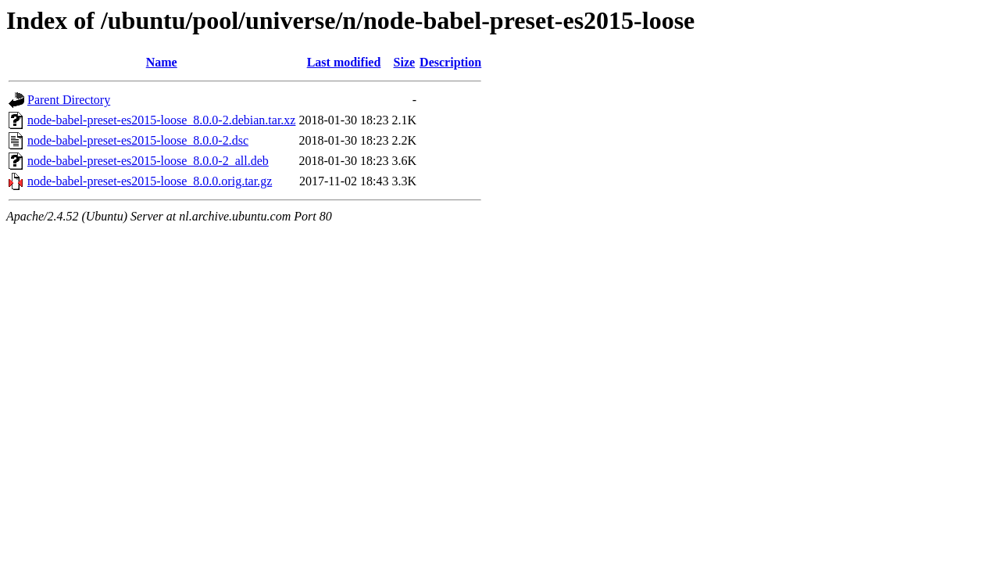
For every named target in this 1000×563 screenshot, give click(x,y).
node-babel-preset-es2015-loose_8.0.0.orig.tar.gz (149, 181)
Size (405, 62)
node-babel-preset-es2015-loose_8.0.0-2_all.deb (148, 160)
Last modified (344, 62)
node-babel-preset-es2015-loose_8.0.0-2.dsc (137, 140)
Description (450, 62)
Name (161, 62)
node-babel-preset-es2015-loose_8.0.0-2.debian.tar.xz (161, 120)
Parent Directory (68, 99)
